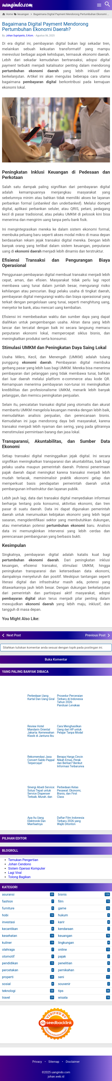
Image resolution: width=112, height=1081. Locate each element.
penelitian (65, 963)
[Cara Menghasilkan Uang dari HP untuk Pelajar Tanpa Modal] (71, 716)
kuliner (7, 943)
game (62, 908)
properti (7, 977)
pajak (62, 956)
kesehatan (9, 936)
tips (60, 991)
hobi (5, 915)
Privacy (37, 1062)
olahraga (8, 949)
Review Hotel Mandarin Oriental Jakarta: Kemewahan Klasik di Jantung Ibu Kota (41, 732)
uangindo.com (60, 1072)
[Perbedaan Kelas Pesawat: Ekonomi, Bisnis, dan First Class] (71, 777)
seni (61, 977)
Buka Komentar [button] (56, 659)
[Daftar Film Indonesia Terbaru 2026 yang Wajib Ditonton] (71, 807)
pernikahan (66, 970)
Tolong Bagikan (19, 877)
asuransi (8, 894)
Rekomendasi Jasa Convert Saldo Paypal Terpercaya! (41, 760)
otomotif (8, 956)
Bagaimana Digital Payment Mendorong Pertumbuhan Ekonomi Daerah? (45, 26)
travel (6, 997)
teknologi (9, 991)
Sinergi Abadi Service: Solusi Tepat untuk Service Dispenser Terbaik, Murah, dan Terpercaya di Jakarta (41, 793)
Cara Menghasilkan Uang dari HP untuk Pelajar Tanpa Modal (70, 729)
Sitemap (53, 1062)
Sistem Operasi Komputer (26, 868)
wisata (63, 997)
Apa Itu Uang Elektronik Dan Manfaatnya (37, 821)
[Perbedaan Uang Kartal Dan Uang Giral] (41, 685)
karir (61, 922)
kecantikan (10, 929)
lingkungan (66, 943)
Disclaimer (73, 1062)
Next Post (14, 635)
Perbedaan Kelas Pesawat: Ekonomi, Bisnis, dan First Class (69, 792)
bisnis (62, 894)
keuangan (65, 936)
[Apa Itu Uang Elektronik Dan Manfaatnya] (41, 807)
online (62, 949)
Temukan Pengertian (23, 860)
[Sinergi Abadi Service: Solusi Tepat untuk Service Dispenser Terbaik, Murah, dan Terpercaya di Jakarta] (41, 777)
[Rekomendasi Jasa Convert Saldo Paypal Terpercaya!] (41, 746)
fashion (7, 901)
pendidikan (10, 963)
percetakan (10, 970)
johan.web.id (56, 1076)
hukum (63, 915)
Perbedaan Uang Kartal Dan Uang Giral (41, 697)
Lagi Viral (15, 873)
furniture (8, 908)
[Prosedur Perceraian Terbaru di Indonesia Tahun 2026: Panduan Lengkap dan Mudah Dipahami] (71, 685)
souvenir (64, 984)
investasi (8, 922)
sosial (6, 984)
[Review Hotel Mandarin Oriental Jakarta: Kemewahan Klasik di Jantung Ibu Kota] (41, 716)
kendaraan (65, 929)
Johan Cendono (19, 864)
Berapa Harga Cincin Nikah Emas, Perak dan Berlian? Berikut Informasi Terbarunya (70, 761)
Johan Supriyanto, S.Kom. (20, 35)
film (61, 901)
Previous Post (95, 635)
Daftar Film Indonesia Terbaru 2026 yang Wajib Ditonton (70, 821)
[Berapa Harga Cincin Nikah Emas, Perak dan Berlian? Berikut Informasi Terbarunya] (71, 746)
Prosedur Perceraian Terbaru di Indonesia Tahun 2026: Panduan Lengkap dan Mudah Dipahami (70, 702)
